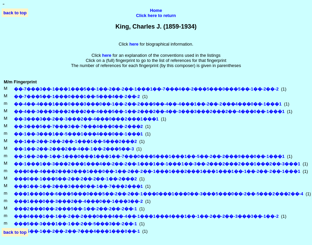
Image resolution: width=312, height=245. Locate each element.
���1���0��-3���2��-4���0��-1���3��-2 (78, 201)
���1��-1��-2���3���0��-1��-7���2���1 (78, 186)
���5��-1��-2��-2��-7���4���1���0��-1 (77, 231)
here (106, 55)
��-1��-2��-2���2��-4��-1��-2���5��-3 (74, 148)
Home (156, 10)
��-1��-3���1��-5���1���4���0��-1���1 (78, 133)
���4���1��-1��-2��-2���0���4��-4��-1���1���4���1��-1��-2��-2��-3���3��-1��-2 (146, 216)
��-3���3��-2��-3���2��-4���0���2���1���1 (86, 118)
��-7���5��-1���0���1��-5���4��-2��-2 (77, 96)
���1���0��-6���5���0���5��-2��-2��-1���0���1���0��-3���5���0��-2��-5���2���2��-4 (158, 193)
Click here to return (156, 15)
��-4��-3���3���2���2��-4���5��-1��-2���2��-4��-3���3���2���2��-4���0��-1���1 (149, 111)
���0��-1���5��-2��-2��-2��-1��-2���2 (75, 178)
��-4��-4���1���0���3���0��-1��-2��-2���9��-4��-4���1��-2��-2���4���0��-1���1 (148, 104)
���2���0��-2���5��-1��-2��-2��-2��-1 (75, 208)
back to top (14, 12)
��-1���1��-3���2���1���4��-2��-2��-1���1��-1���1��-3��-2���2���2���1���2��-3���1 (157, 163)
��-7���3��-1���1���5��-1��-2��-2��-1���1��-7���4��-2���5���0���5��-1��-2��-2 (146, 89)
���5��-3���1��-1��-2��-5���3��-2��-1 (75, 223)
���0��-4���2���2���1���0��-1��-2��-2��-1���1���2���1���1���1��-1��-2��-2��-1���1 (157, 171)
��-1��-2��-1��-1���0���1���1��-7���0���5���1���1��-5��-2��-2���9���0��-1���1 (149, 156)
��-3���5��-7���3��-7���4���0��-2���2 (78, 126)
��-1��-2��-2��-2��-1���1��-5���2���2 (75, 141)
